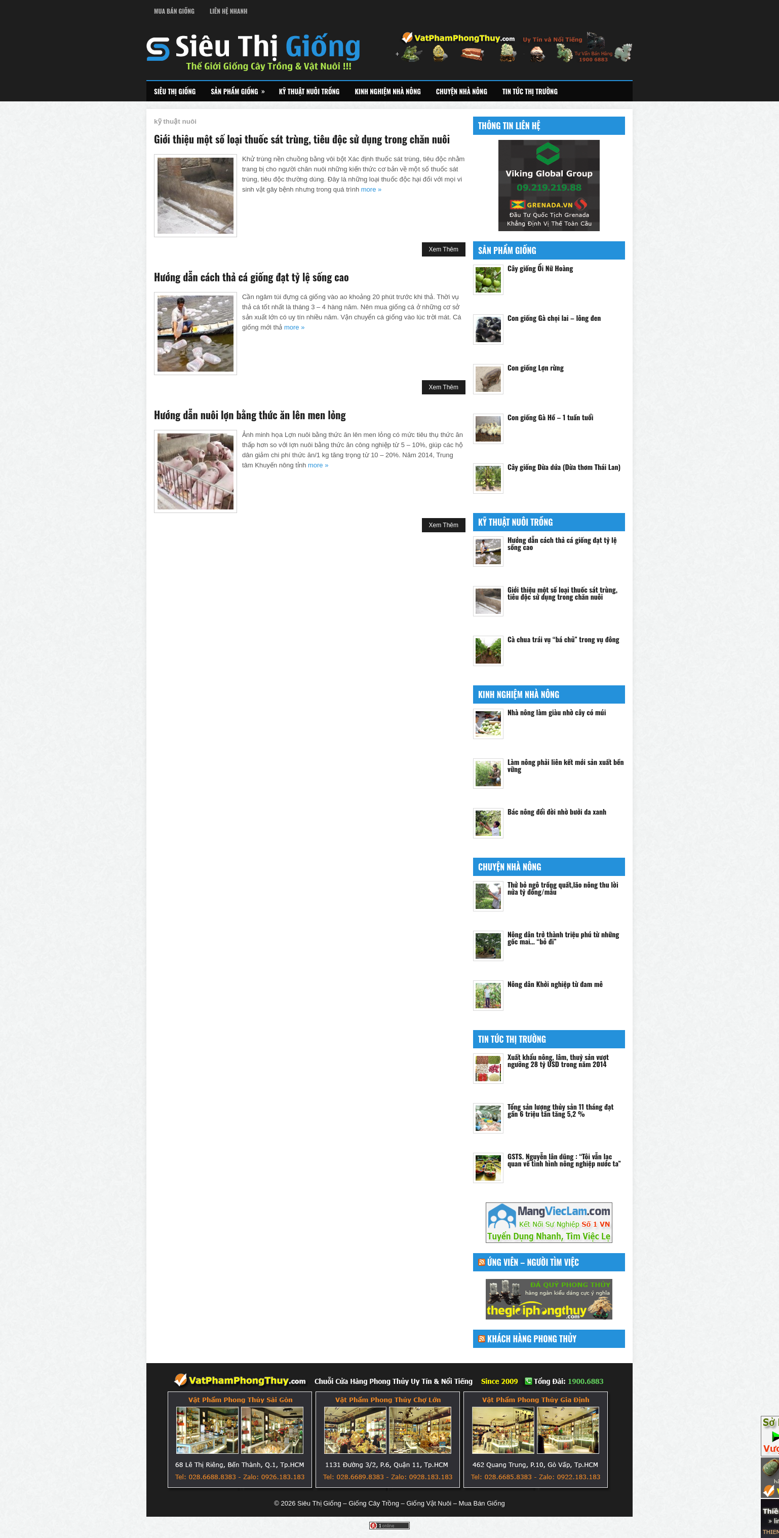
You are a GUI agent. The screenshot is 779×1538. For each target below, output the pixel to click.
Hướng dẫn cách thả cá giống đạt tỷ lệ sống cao (251, 276)
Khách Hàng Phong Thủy (531, 1339)
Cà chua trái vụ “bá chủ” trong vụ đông (563, 639)
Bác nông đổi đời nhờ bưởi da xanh (557, 811)
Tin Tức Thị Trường (530, 91)
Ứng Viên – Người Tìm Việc (533, 1262)
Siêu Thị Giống (175, 91)
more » (371, 189)
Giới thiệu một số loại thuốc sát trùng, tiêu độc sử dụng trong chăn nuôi (302, 139)
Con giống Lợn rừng (536, 367)
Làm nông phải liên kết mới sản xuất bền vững (566, 765)
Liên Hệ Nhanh (229, 11)
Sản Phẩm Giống (241, 88)
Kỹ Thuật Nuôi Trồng (309, 91)
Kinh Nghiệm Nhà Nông (387, 91)
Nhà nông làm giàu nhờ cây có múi (557, 712)
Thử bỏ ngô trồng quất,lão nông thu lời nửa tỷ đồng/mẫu (563, 888)
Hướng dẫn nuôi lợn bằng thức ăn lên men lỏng (249, 414)
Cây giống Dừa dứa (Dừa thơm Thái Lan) (564, 466)
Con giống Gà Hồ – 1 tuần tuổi (551, 417)
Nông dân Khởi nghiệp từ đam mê (555, 983)
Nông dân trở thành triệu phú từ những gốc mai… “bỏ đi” (563, 937)
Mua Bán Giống (174, 11)
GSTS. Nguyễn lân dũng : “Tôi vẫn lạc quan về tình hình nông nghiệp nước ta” (564, 1159)
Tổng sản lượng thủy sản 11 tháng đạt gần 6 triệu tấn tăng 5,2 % (560, 1110)
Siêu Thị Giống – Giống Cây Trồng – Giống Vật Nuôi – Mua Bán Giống (401, 1503)
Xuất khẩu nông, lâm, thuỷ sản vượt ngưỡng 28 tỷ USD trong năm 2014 (558, 1060)
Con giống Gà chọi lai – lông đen (554, 317)
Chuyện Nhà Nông (461, 91)
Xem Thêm (443, 249)
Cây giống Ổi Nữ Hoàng (540, 268)
